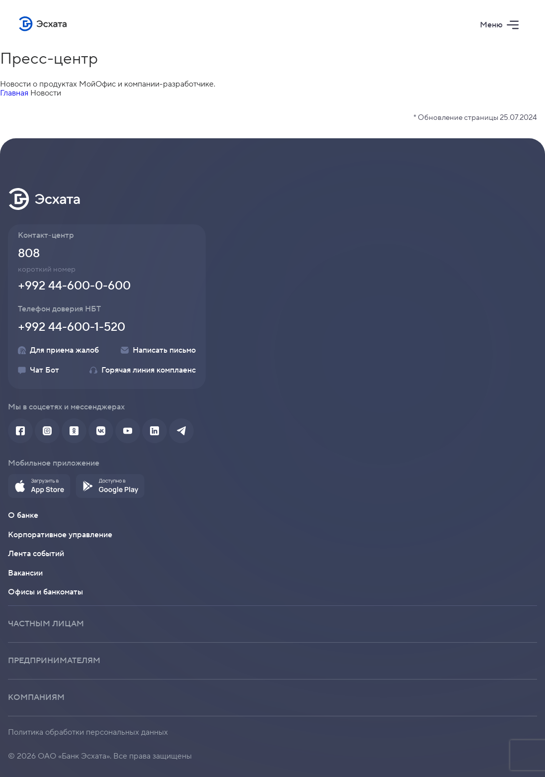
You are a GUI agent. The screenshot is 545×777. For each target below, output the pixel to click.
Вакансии (25, 573)
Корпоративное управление (60, 535)
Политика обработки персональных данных (88, 732)
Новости (45, 93)
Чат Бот (38, 370)
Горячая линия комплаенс (142, 370)
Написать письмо (158, 350)
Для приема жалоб (58, 350)
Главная (14, 93)
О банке (23, 515)
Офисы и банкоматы (45, 592)
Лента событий (36, 554)
